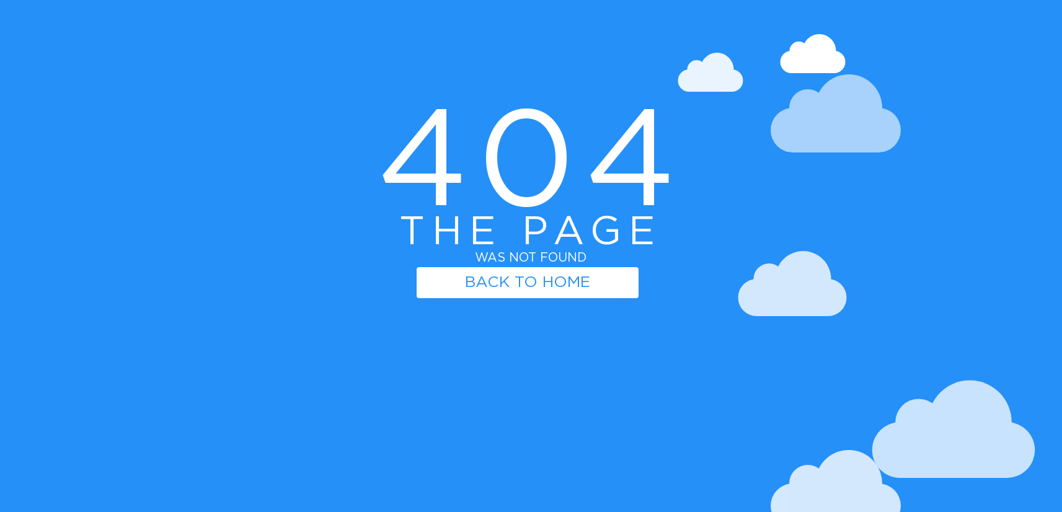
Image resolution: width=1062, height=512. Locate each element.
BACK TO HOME (527, 282)
